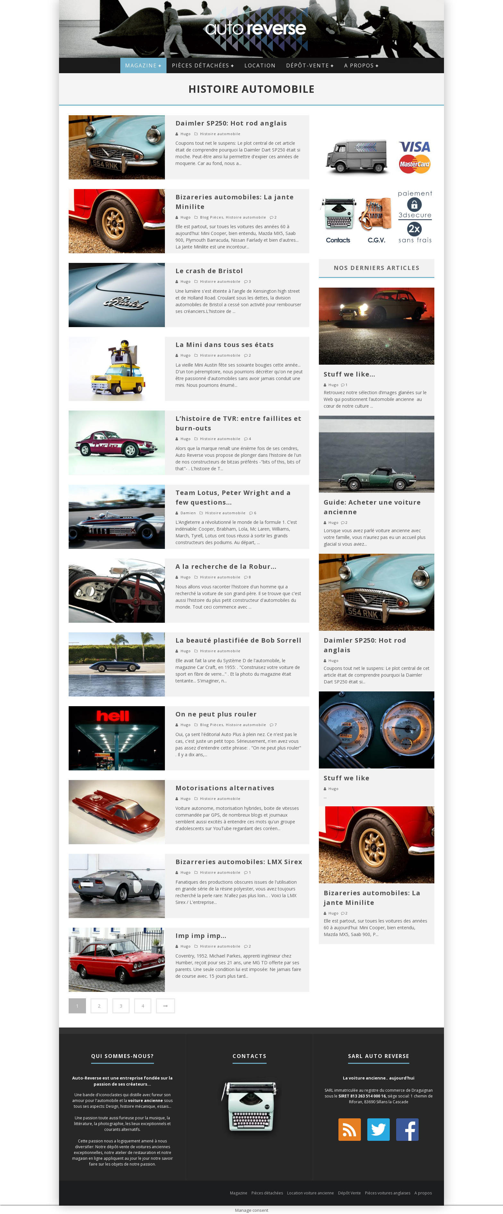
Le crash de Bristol (209, 270)
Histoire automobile (220, 133)
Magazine (141, 65)
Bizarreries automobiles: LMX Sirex (239, 861)
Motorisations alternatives (225, 788)
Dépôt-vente (307, 65)
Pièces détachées (200, 65)
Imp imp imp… (200, 935)
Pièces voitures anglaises (387, 1191)
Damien (188, 512)
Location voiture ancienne (310, 1191)
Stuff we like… (349, 374)
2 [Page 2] (99, 1006)
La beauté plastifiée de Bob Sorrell (238, 640)
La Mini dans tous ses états (224, 344)
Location (260, 65)
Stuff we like (347, 778)
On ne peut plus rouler (216, 714)
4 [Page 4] (142, 1006)
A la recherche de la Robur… (226, 566)
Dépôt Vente (349, 1191)
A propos (359, 65)
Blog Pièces (211, 217)
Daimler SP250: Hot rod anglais (231, 123)
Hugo (186, 133)
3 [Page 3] (121, 1006)
